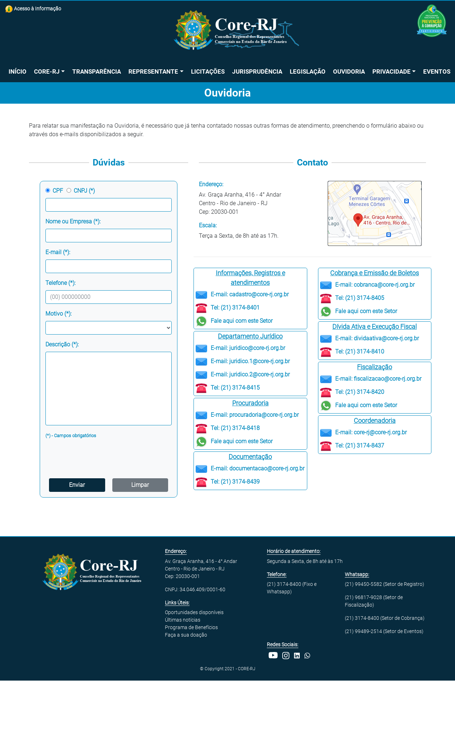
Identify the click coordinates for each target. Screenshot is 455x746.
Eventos (436, 71)
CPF (58, 190)
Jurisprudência (257, 71)
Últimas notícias (182, 620)
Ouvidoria (349, 71)
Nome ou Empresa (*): (73, 221)
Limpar (140, 484)
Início (17, 71)
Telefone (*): (60, 283)
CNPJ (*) (84, 190)
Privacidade (391, 71)
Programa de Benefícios (191, 627)
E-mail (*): (57, 252)
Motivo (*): (58, 313)
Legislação (308, 71)
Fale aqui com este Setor (242, 320)
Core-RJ (47, 71)
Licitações (208, 71)
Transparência (96, 71)
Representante (153, 71)
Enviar (77, 484)
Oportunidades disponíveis (194, 612)
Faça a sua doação (186, 635)
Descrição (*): (62, 344)
